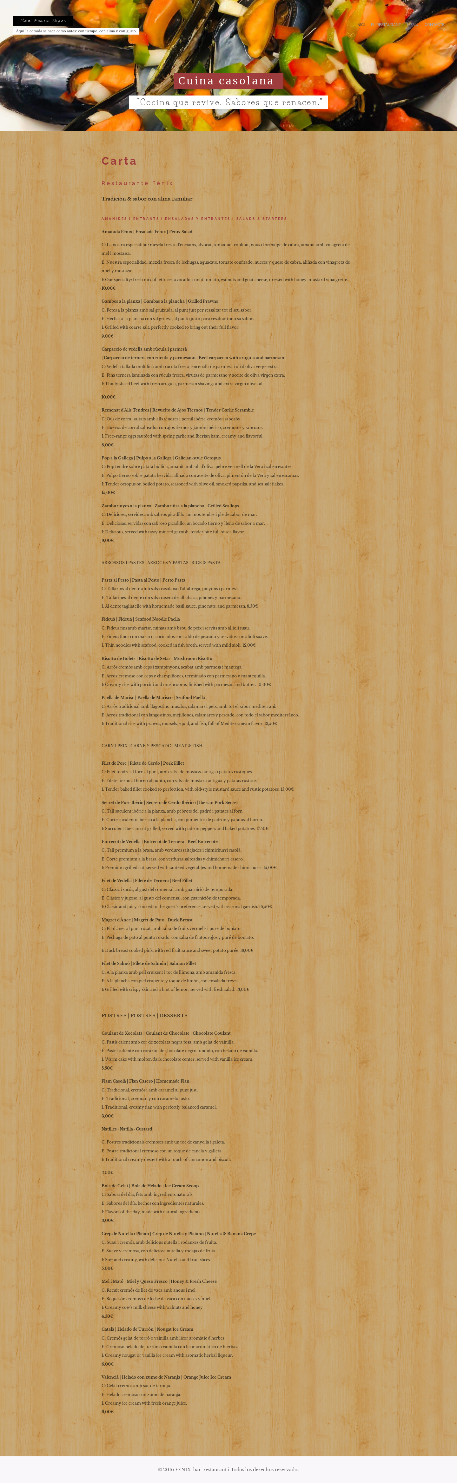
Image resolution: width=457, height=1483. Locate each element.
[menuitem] (426, 25)
